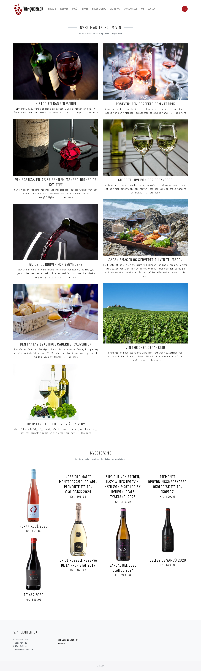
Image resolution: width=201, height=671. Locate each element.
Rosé (74, 8)
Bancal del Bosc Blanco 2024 (123, 568)
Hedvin (84, 8)
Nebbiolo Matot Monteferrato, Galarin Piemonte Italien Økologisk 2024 (78, 484)
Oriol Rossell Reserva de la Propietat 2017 (78, 563)
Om (142, 8)
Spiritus (115, 8)
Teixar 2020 (33, 594)
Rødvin (52, 8)
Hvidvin (64, 8)
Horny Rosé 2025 (33, 526)
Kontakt (151, 8)
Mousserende (99, 8)
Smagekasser (130, 8)
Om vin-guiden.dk (68, 639)
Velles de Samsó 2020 (167, 560)
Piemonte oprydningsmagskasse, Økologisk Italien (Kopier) (167, 484)
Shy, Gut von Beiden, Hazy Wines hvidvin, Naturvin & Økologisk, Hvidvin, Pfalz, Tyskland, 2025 (122, 486)
